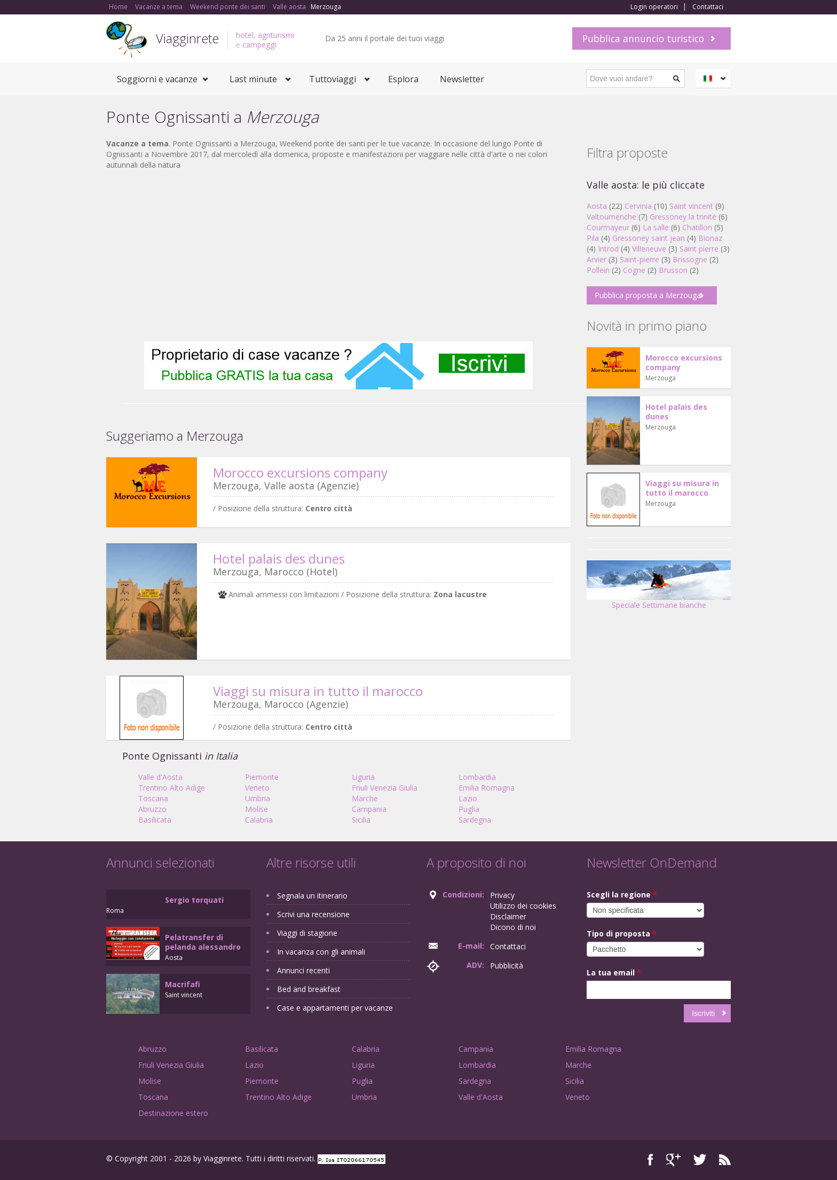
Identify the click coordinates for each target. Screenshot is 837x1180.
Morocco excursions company (300, 472)
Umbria (257, 798)
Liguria (363, 777)
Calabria (259, 820)
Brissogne (690, 259)
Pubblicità (506, 965)
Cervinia (638, 206)
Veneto (257, 788)
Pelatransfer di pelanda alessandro (203, 942)
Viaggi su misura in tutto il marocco (318, 691)
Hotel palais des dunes (279, 558)
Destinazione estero (173, 1113)
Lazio (468, 798)
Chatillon (697, 227)
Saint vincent (691, 206)
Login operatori (654, 7)
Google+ (673, 1160)
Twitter (699, 1160)
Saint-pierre (639, 259)
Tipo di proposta (622, 933)
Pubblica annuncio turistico (643, 38)
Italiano (715, 78)
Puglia (469, 809)
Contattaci (707, 7)
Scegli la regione (622, 894)
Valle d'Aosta (160, 777)
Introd (608, 249)
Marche (365, 798)
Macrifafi (182, 984)
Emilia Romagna (487, 788)
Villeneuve (649, 249)
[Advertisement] (338, 256)
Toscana (153, 798)
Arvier (596, 259)
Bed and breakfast (309, 989)
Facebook (650, 1160)
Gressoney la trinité (683, 217)
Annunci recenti (303, 970)
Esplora (403, 79)
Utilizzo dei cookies (523, 906)
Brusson (673, 270)
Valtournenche (611, 217)
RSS (725, 1160)
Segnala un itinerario (312, 895)
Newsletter (462, 79)
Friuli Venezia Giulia (384, 788)
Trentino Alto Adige (171, 788)
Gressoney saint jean (648, 238)
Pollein (598, 270)
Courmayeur (608, 227)
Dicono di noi (513, 927)
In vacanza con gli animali (321, 952)
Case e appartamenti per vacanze (335, 1008)
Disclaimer (508, 916)
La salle (656, 227)
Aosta (597, 206)
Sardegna (475, 820)
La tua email (614, 972)
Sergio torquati (194, 900)
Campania (369, 809)
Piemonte (262, 777)
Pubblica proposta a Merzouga (648, 295)
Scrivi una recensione (313, 914)
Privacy (502, 895)
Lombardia (477, 777)
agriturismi (276, 35)
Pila (593, 238)
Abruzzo (152, 809)
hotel (245, 35)
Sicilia (361, 820)
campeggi (259, 45)
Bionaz (710, 238)
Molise (256, 809)
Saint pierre (699, 249)
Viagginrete (187, 38)
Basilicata (154, 820)
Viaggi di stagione (307, 933)
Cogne (634, 270)
